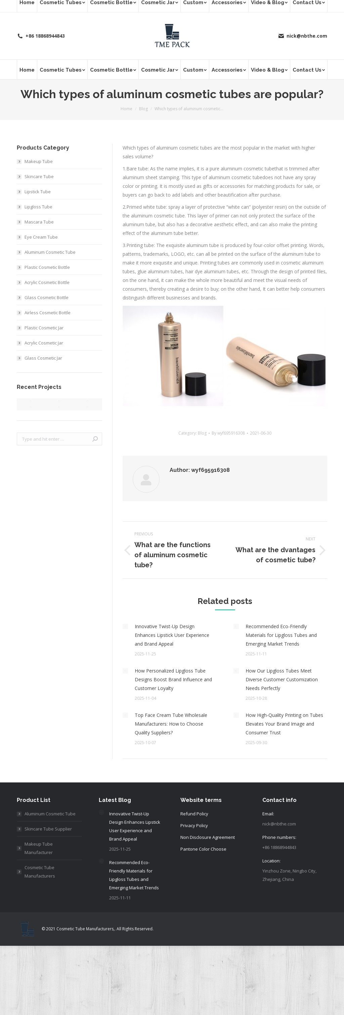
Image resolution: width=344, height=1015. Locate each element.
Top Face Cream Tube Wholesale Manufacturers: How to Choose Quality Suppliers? (171, 724)
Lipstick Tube (38, 192)
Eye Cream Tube (41, 237)
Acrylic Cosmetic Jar (44, 343)
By (228, 433)
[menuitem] (27, 69)
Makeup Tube (39, 161)
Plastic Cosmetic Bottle (47, 267)
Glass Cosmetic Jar (43, 358)
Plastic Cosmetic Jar (44, 328)
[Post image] (125, 626)
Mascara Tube (39, 222)
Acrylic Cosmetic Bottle (47, 282)
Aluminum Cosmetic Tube (50, 252)
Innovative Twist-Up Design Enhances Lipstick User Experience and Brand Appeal (172, 635)
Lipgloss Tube (38, 207)
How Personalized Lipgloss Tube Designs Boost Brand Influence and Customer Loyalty (173, 679)
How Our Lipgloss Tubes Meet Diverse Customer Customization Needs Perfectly (282, 679)
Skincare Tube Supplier (48, 829)
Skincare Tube (39, 176)
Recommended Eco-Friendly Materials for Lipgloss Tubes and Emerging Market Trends (281, 635)
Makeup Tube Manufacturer (39, 848)
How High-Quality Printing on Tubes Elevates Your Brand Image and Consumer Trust (284, 724)
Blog (202, 433)
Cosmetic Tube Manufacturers (40, 871)
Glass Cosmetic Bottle (47, 297)
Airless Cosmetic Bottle (48, 313)
